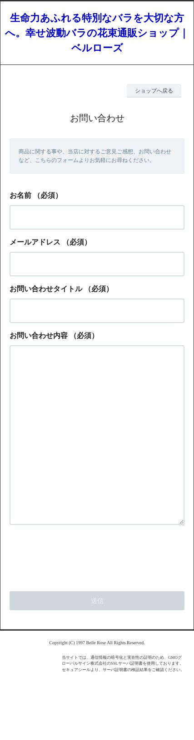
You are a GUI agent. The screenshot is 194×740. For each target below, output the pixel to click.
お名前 (20, 195)
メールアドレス (35, 242)
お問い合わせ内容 (39, 335)
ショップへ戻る (154, 91)
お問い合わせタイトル (46, 289)
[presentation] (79, 591)
